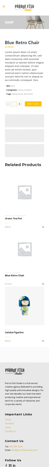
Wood (30, 94)
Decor (20, 90)
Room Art (22, 94)
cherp (8, 427)
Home (8, 419)
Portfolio (9, 423)
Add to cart (33, 104)
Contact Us (10, 431)
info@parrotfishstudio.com (24, 450)
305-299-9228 (15, 446)
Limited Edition (19, 215)
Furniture (28, 90)
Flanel (14, 94)
